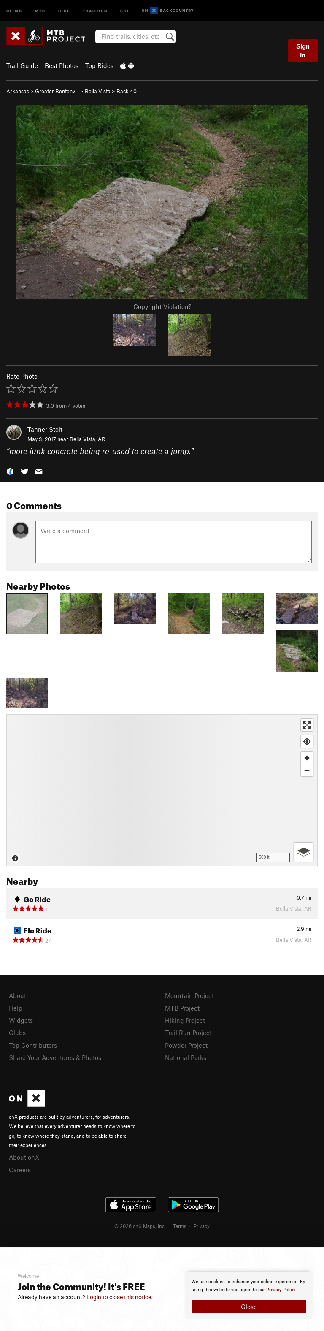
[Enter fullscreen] (307, 725)
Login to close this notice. (119, 1297)
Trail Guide (22, 65)
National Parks (185, 1057)
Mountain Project (189, 995)
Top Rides (99, 65)
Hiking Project (185, 1020)
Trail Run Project (188, 1032)
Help (15, 1008)
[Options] (303, 852)
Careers (20, 1170)
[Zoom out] (307, 770)
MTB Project (182, 1008)
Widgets (21, 1020)
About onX (24, 1157)
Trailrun (95, 10)
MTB (40, 10)
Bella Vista (98, 91)
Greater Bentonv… (57, 91)
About (17, 995)
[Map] (162, 790)
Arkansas (17, 91)
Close (249, 1306)
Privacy (202, 1226)
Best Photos (61, 65)
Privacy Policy (280, 1290)
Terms (179, 1226)
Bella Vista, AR (87, 439)
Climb (14, 10)
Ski (124, 10)
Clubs (17, 1032)
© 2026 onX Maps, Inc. (140, 1226)
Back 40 (126, 91)
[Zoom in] (307, 758)
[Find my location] (307, 741)
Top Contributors (33, 1045)
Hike (64, 10)
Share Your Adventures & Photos (55, 1057)
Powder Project (186, 1045)
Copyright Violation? (162, 306)
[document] (249, 1295)
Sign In (303, 50)
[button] (10, 471)
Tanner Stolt (44, 429)
